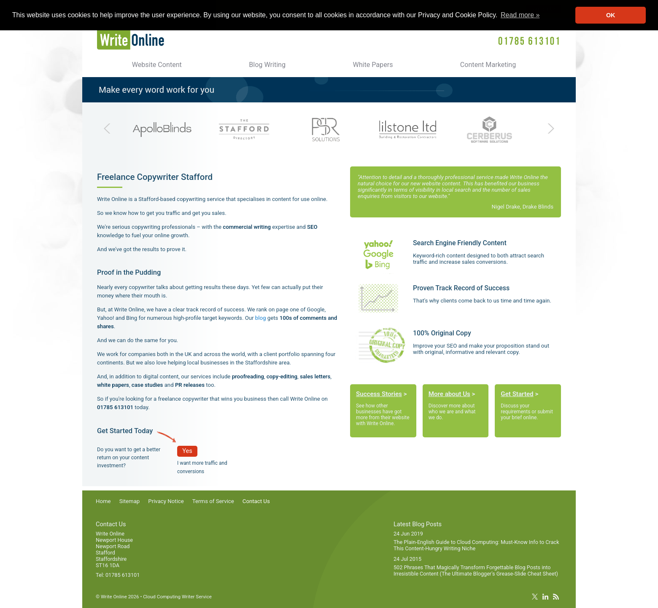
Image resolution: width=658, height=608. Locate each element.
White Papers (373, 65)
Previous (110, 128)
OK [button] (610, 15)
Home (103, 501)
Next (548, 128)
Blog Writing (267, 65)
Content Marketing (488, 65)
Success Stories (379, 394)
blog (260, 318)
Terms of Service (213, 501)
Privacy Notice (166, 501)
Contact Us (256, 501)
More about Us (449, 394)
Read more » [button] (520, 15)
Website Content (157, 65)
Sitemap (129, 501)
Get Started (517, 394)
